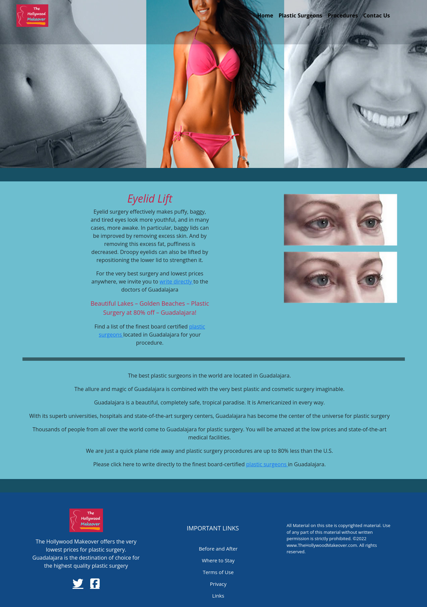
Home (265, 15)
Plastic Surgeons (300, 15)
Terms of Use (218, 572)
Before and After (218, 548)
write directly (177, 281)
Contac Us (376, 15)
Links (218, 595)
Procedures (343, 15)
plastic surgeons (267, 464)
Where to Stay (218, 560)
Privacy (218, 583)
